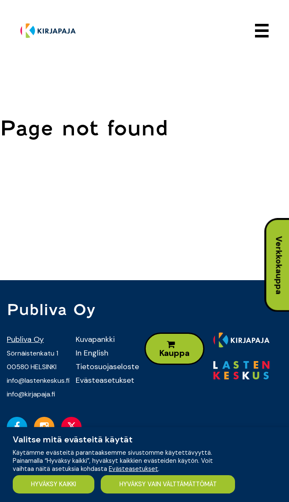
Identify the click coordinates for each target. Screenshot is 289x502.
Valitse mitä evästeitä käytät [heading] (73, 439)
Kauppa (174, 349)
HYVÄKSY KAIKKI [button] (53, 484)
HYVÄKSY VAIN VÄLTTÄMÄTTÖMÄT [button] (168, 484)
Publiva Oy (25, 339)
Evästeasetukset (104, 380)
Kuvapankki (95, 339)
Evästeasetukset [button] (133, 469)
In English (92, 353)
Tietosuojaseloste (104, 366)
